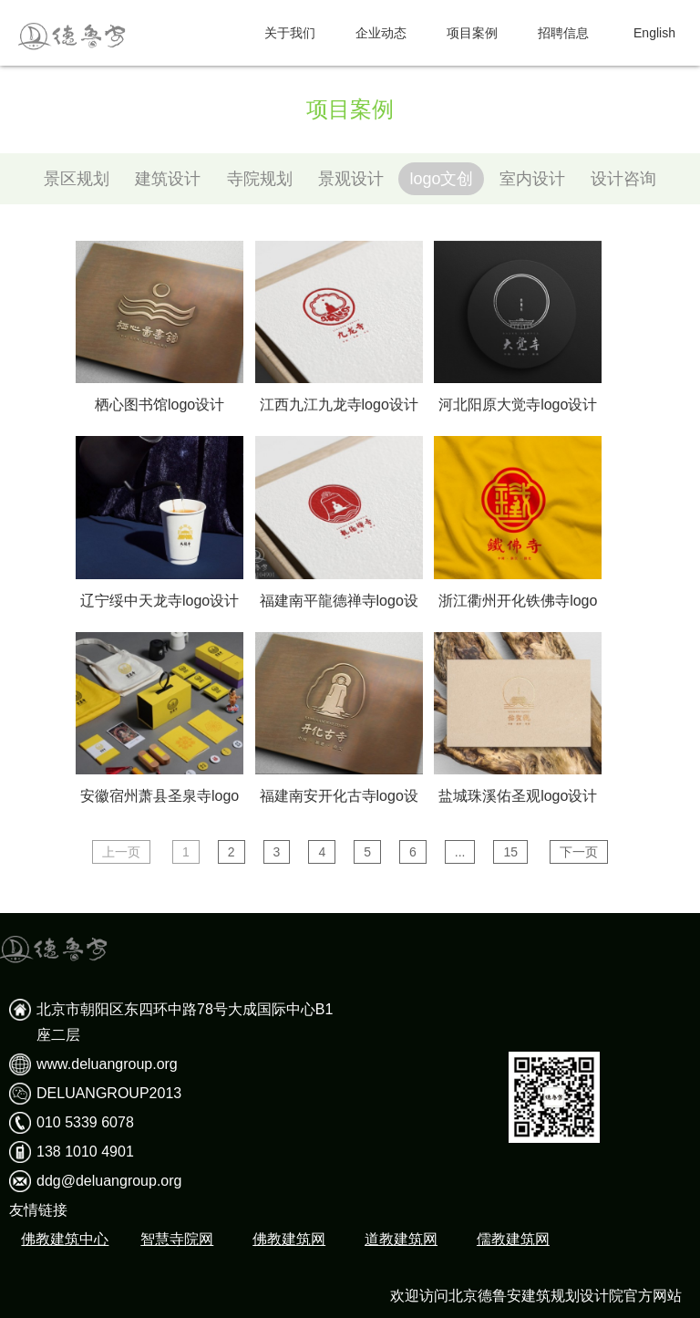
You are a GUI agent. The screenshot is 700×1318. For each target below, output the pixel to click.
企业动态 (381, 33)
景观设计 (351, 179)
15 (510, 852)
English (654, 33)
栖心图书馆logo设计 (159, 404)
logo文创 (441, 179)
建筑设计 (168, 179)
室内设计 (532, 179)
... (460, 852)
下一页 (579, 852)
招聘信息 (563, 33)
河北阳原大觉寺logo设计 (517, 404)
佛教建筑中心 (64, 1239)
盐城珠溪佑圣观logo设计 (517, 796)
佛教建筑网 (288, 1239)
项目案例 (472, 33)
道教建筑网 (401, 1239)
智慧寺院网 (176, 1239)
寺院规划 (260, 179)
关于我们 (289, 33)
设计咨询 (623, 179)
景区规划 (76, 179)
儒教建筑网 (513, 1239)
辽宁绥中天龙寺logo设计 (159, 600)
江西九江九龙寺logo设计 (339, 404)
